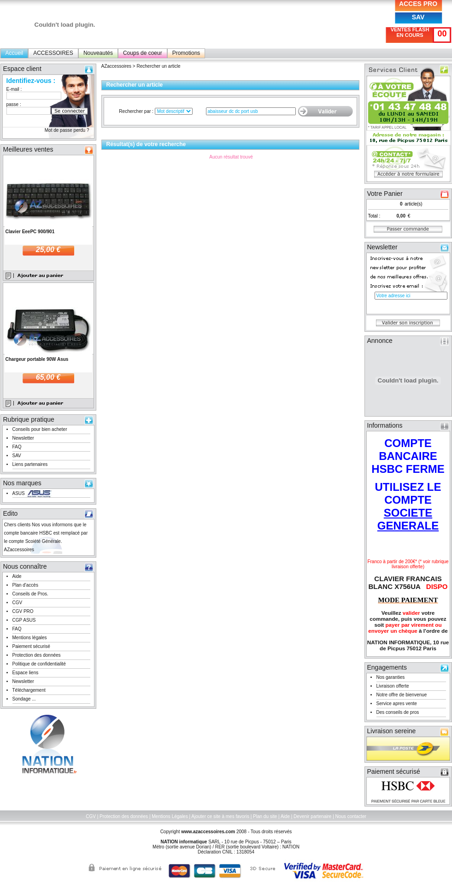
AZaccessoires (116, 66)
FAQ (17, 446)
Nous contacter (350, 816)
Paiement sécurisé (31, 646)
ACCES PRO (418, 3)
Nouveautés (98, 53)
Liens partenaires (30, 464)
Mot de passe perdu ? (67, 130)
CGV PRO (23, 611)
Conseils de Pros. (30, 593)
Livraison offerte (392, 686)
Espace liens (25, 672)
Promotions (186, 53)
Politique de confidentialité (39, 663)
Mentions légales (29, 637)
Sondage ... (24, 698)
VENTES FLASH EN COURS (410, 32)
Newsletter (23, 438)
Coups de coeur (142, 53)
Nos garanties (390, 677)
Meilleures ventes (28, 149)
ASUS (18, 493)
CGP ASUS (24, 620)
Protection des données (36, 655)
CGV (17, 602)
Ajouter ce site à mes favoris (220, 816)
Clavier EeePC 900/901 (30, 231)
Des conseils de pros (397, 712)
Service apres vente (396, 703)
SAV (418, 17)
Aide (17, 576)
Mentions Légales (170, 816)
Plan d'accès (25, 585)
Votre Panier (385, 193)
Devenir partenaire (312, 816)
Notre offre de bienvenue (401, 694)
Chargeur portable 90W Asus (37, 359)
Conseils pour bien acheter (39, 429)
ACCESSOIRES (53, 53)
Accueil (14, 53)
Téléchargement (29, 690)
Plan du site (265, 816)
